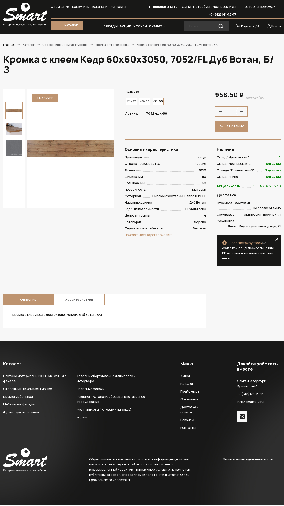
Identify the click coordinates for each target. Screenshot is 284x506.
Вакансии (99, 6)
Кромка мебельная (18, 397)
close (276, 240)
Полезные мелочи (90, 390)
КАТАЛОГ (71, 25)
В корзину (235, 126)
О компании (60, 6)
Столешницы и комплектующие (27, 390)
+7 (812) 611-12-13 (222, 14)
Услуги (82, 418)
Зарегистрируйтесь (246, 244)
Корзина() (250, 26)
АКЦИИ (125, 26)
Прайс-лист (189, 392)
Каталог (187, 384)
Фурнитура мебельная (21, 413)
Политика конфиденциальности (248, 460)
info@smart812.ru (163, 6)
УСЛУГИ (140, 26)
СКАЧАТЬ (157, 26)
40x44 (144, 101)
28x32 (131, 101)
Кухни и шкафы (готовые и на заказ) (104, 410)
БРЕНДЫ (111, 26)
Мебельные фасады (19, 405)
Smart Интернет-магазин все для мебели (25, 14)
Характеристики (79, 300)
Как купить (80, 6)
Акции (185, 377)
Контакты (118, 6)
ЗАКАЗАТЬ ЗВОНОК (260, 6)
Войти (276, 26)
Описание (28, 300)
